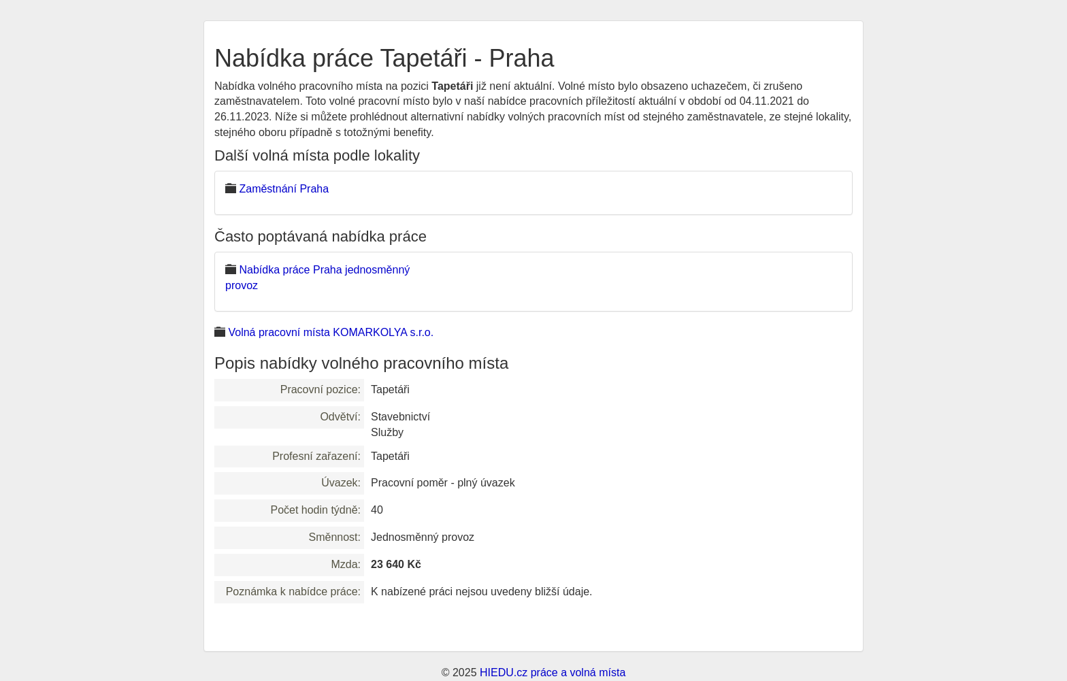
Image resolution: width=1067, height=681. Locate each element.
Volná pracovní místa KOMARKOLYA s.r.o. (330, 332)
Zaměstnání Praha (284, 189)
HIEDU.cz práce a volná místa (552, 672)
